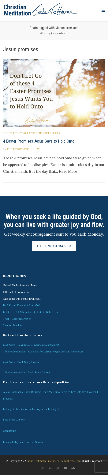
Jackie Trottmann (18, 149)
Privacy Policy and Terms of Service (23, 442)
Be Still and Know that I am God (21, 305)
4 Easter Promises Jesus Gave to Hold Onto (38, 141)
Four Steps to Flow (14, 419)
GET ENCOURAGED (54, 246)
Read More (68, 171)
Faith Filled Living (14, 133)
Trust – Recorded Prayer (17, 318)
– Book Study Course (21, 362)
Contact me (9, 430)
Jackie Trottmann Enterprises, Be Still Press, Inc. (54, 461)
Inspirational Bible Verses (43, 133)
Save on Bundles (12, 325)
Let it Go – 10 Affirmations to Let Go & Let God (30, 312)
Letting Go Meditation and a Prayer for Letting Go (31, 409)
